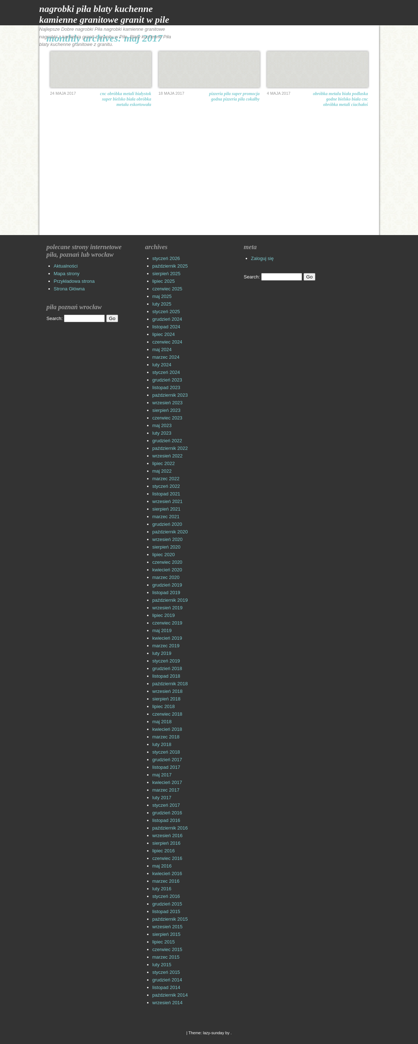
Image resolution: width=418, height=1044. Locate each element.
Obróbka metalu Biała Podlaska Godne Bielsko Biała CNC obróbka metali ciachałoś (340, 99)
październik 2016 (170, 828)
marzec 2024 (166, 357)
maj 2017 (162, 774)
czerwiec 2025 (167, 288)
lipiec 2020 (163, 554)
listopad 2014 (166, 987)
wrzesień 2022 (167, 456)
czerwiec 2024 (167, 342)
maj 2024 (162, 349)
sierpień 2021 (166, 509)
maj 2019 (162, 630)
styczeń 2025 (166, 311)
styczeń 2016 (166, 896)
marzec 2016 (166, 881)
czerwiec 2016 (167, 858)
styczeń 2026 (166, 258)
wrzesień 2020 (167, 539)
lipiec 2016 (163, 850)
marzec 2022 (166, 478)
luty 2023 (162, 433)
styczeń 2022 (166, 486)
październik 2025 (170, 266)
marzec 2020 (166, 577)
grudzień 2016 (167, 812)
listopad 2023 (166, 387)
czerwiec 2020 (167, 562)
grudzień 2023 (167, 380)
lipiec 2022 (163, 463)
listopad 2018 (166, 676)
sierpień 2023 (166, 410)
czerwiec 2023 (167, 418)
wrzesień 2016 (167, 835)
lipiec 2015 (163, 942)
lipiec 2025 (163, 281)
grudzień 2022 (167, 440)
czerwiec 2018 (167, 714)
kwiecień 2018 (167, 729)
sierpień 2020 (166, 547)
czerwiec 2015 (167, 949)
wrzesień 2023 (167, 402)
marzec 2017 (166, 790)
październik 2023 (170, 395)
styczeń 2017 (166, 805)
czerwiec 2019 (167, 623)
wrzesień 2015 (167, 926)
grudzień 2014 (167, 980)
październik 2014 (170, 995)
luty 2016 (162, 888)
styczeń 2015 (166, 972)
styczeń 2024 (166, 372)
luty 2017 (162, 797)
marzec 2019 (166, 645)
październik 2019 (170, 600)
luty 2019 (162, 653)
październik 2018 (170, 683)
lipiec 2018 (163, 706)
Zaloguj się (262, 258)
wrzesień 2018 (167, 691)
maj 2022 (162, 471)
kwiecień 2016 (167, 873)
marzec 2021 (166, 516)
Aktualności (66, 266)
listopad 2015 (166, 911)
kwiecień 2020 (167, 569)
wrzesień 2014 (167, 1002)
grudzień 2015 (167, 904)
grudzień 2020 (167, 524)
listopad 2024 (166, 326)
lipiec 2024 (163, 334)
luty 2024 (162, 364)
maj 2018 (162, 721)
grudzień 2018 (167, 668)
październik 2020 (170, 531)
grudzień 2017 (167, 759)
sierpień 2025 (166, 273)
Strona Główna (69, 288)
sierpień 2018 (166, 699)
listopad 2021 (166, 494)
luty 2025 (162, 304)
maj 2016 (162, 866)
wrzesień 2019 (167, 607)
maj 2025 (162, 296)
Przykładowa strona (74, 281)
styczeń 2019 (166, 661)
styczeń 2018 (166, 752)
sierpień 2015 (166, 934)
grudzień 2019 (167, 585)
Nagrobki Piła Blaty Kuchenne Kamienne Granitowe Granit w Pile (104, 14)
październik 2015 (170, 919)
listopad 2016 (166, 820)
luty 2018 (162, 744)
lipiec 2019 (163, 615)
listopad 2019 (166, 592)
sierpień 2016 (166, 843)
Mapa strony (67, 273)
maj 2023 (162, 425)
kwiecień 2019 (167, 638)
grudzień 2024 (167, 319)
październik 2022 (170, 448)
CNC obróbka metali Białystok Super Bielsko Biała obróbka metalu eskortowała (125, 99)
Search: (55, 318)
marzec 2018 (166, 737)
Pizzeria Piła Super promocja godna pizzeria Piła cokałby (234, 96)
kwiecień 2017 (167, 782)
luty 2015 (162, 964)
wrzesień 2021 (167, 501)
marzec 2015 (166, 957)
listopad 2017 (166, 767)
